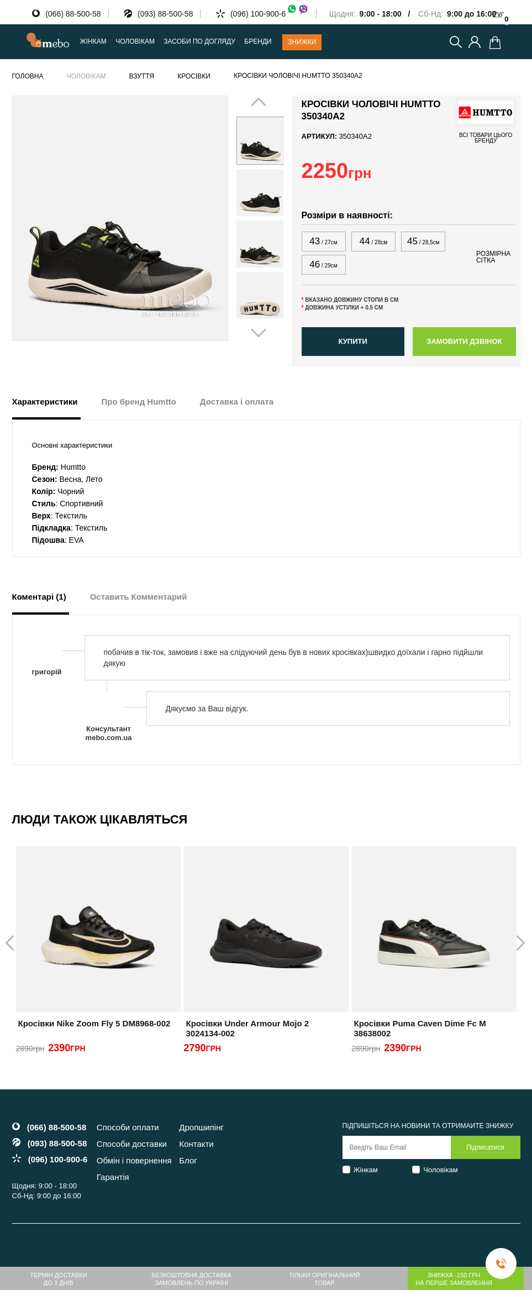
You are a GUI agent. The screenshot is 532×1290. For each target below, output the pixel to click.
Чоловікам (440, 1170)
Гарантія (113, 1177)
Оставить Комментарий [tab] (138, 596)
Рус (498, 13)
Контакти (196, 1144)
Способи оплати (128, 1127)
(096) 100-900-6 (269, 13)
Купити (352, 341)
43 (323, 241)
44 (373, 241)
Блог (188, 1160)
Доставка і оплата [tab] (236, 401)
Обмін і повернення (134, 1160)
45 (423, 241)
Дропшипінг (201, 1127)
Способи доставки (132, 1144)
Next (269, 218)
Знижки (302, 42)
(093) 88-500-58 (165, 13)
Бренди (257, 41)
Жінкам (366, 1170)
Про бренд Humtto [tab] (139, 401)
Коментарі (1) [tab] (39, 596)
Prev (251, 218)
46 (323, 264)
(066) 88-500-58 (73, 13)
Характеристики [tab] (45, 401)
